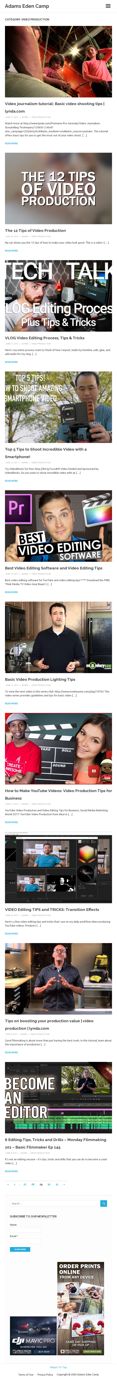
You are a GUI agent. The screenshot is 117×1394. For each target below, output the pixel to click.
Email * (14, 1252)
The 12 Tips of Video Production (43, 231)
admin (25, 118)
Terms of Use (25, 1390)
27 (25, 1200)
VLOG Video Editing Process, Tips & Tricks (55, 338)
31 (57, 1200)
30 (49, 1200)
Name (13, 1240)
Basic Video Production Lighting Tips (49, 687)
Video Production (41, 118)
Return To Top (58, 1383)
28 (32, 1200)
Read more (11, 144)
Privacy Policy (45, 1390)
